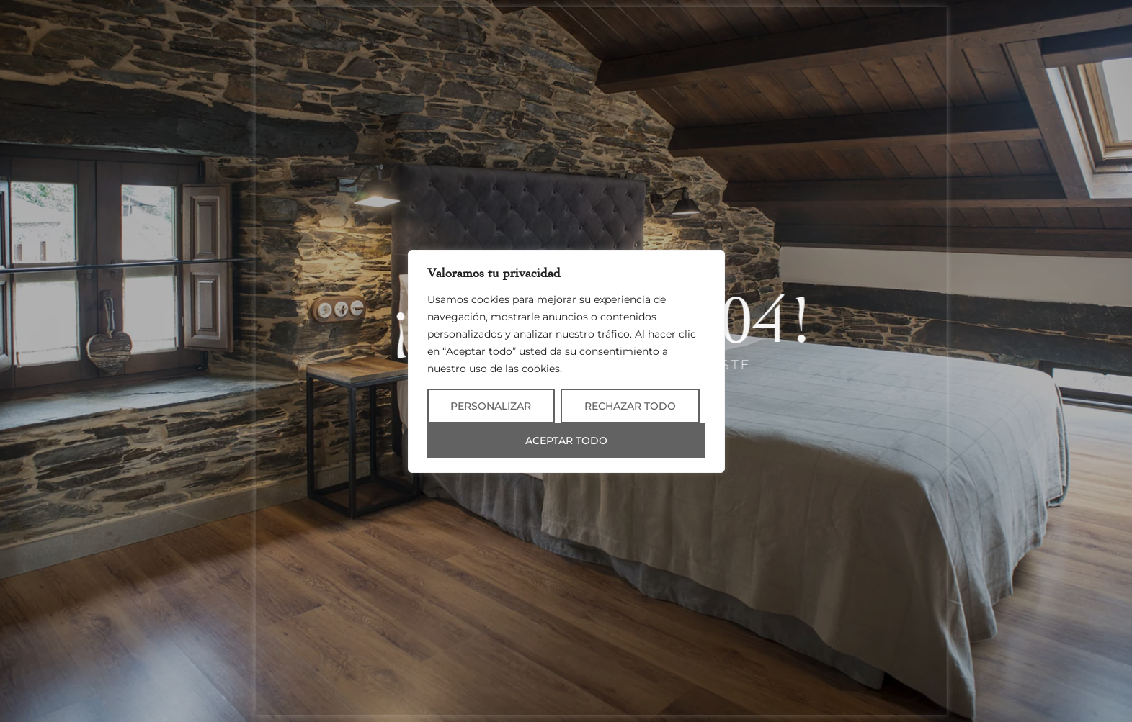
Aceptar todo (566, 440)
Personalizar (490, 406)
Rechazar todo (630, 406)
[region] (566, 361)
